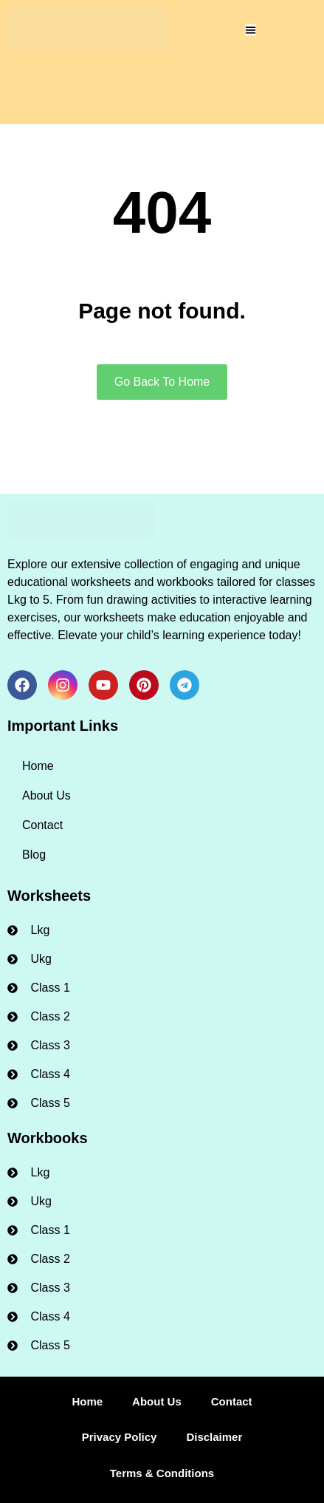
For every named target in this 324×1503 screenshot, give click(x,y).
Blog (34, 854)
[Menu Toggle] (250, 29)
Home (38, 766)
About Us (46, 795)
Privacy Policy (119, 1437)
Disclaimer (214, 1437)
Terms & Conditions (162, 1473)
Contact (42, 825)
